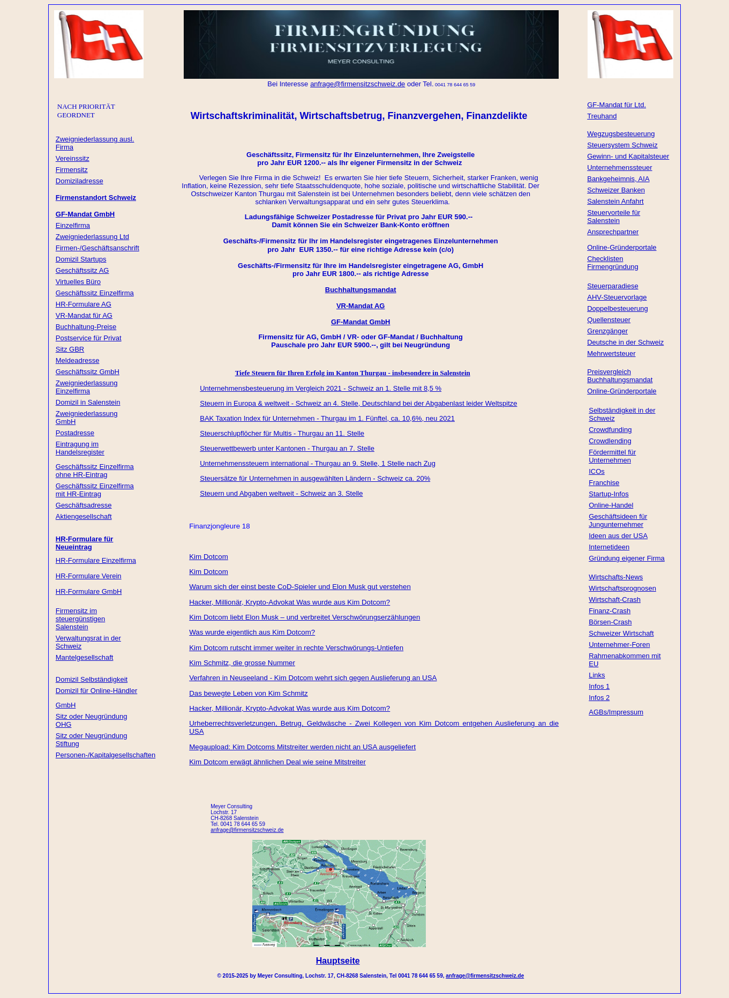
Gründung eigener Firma (627, 558)
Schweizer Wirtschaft (621, 633)
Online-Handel (611, 505)
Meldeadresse (78, 360)
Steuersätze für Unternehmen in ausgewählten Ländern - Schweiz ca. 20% (315, 478)
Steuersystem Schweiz (622, 145)
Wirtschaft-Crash (615, 599)
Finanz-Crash (609, 611)
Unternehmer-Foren (619, 644)
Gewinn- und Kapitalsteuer (628, 156)
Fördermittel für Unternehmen (612, 456)
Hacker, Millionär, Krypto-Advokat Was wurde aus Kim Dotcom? (289, 602)
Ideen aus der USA (618, 536)
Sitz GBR (70, 349)
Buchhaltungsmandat (360, 290)
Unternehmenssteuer (619, 167)
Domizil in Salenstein (88, 402)
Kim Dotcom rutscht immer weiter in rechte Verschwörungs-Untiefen (296, 648)
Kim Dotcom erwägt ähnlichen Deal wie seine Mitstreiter (277, 762)
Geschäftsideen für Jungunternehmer (618, 520)
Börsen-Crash (610, 622)
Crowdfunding (610, 430)
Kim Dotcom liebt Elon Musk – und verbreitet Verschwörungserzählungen (304, 617)
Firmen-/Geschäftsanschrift (97, 248)
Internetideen (609, 547)
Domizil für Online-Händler (96, 691)
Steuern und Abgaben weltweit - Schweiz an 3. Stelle (281, 493)
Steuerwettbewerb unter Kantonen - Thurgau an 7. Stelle (287, 448)
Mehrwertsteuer (611, 353)
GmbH (66, 705)
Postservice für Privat (89, 338)
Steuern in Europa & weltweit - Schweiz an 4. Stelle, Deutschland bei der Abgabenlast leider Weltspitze (358, 403)
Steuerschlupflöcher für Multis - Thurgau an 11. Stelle (282, 433)
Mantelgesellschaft (85, 657)
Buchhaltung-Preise (86, 327)
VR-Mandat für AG (84, 315)
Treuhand (602, 116)
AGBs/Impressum (616, 712)
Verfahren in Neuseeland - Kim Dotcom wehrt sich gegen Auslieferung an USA (313, 678)
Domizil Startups (81, 259)
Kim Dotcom (208, 557)
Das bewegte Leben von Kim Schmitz (248, 693)
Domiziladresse (79, 181)
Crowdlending (610, 441)
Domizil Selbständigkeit (91, 679)
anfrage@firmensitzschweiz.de (485, 976)
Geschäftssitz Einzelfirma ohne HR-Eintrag (95, 471)
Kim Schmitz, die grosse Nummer (242, 663)
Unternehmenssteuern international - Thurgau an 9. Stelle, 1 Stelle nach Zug (317, 463)
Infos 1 (599, 686)
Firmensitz (72, 170)
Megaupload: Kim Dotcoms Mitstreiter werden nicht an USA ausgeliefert (302, 747)
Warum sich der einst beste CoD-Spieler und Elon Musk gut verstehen (300, 587)
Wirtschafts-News (616, 577)
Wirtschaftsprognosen (622, 588)
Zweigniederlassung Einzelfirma (87, 387)
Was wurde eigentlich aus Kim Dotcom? (252, 632)
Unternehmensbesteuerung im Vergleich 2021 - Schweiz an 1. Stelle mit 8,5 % (320, 388)
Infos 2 (599, 698)
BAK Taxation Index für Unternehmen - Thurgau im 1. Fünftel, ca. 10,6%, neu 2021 (327, 418)
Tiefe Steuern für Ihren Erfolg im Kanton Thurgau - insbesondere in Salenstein (352, 373)
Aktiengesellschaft (84, 516)
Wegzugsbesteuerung (621, 134)
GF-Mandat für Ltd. (616, 105)
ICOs (597, 471)
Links (597, 675)
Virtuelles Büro (78, 282)
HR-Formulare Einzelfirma (96, 560)
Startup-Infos (608, 494)
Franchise (604, 483)
